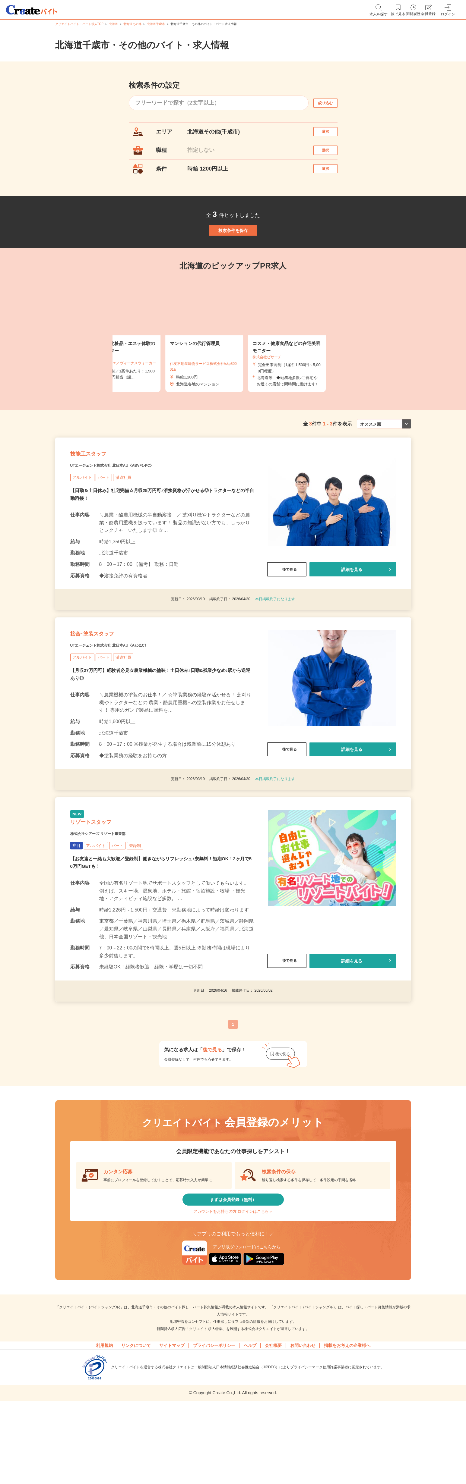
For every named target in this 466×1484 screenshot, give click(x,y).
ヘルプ (250, 1424)
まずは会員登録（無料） (233, 1268)
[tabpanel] (233, 364)
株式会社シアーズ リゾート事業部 (111, 897)
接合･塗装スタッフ (104, 681)
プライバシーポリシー (214, 1424)
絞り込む (330, 102)
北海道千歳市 (156, 24)
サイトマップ (172, 1424)
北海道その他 (132, 24)
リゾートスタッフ (102, 881)
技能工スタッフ (98, 490)
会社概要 (273, 1424)
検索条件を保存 (233, 253)
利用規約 (104, 1424)
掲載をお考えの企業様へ (347, 1424)
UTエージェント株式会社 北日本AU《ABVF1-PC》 (132, 505)
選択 (330, 134)
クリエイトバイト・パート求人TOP (79, 24)
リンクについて (136, 1424)
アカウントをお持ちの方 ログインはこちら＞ (233, 1286)
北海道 (113, 24)
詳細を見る (351, 609)
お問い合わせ (302, 1424)
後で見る (287, 609)
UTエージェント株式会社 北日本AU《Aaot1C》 (128, 697)
